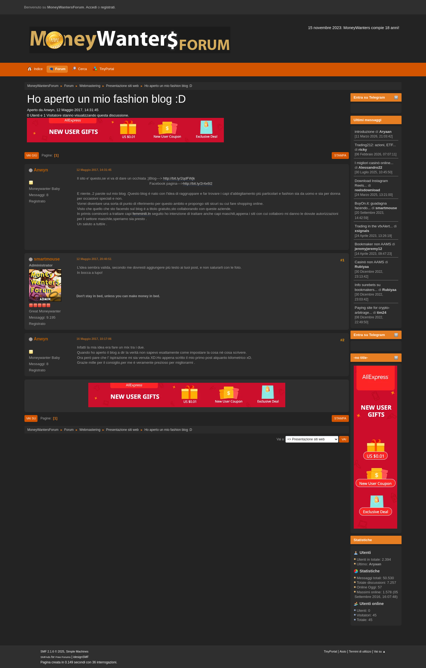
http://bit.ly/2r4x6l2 (197, 183)
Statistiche (363, 540)
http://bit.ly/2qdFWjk (179, 178)
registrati (108, 7)
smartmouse (386, 208)
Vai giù (31, 155)
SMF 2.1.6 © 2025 (52, 651)
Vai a (280, 439)
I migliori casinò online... (374, 163)
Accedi (91, 7)
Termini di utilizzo (360, 651)
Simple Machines (77, 651)
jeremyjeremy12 (368, 249)
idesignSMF (81, 656)
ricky (363, 150)
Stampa (340, 155)
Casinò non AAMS (369, 262)
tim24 (381, 313)
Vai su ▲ (380, 651)
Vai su (31, 418)
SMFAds (45, 657)
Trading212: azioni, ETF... (375, 145)
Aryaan (385, 132)
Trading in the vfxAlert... (374, 226)
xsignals (362, 231)
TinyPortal (330, 651)
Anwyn (41, 170)
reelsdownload (367, 190)
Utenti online (372, 603)
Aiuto (343, 651)
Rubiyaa (362, 267)
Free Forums (63, 657)
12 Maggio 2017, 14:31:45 (93, 169)
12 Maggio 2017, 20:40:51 (93, 259)
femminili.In (142, 214)
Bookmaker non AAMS (373, 244)
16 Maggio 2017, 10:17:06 (93, 338)
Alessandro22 (370, 167)
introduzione (365, 132)
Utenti (365, 552)
